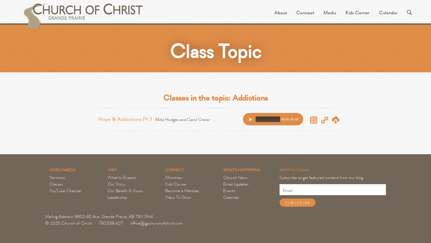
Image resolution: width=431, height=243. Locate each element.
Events (229, 191)
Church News (235, 177)
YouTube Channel (65, 191)
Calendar (388, 13)
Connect (305, 13)
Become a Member (182, 191)
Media (330, 13)
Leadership (117, 197)
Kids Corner (358, 13)
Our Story (116, 184)
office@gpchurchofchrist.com (156, 223)
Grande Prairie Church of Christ (83, 14)
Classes (56, 184)
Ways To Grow (178, 197)
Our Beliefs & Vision (125, 191)
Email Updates (235, 184)
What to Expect (121, 177)
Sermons (57, 177)
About (280, 13)
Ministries (173, 177)
